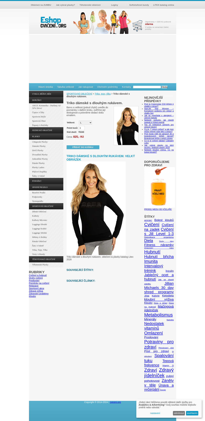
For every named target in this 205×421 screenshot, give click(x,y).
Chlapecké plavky (40, 142)
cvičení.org (53, 22)
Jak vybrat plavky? (65, 5)
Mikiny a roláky (39, 237)
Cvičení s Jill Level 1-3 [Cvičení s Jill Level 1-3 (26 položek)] (159, 231)
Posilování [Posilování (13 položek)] (151, 337)
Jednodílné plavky (40, 159)
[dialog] (169, 408)
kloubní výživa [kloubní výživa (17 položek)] (159, 299)
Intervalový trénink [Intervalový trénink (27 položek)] (153, 268)
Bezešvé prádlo (38, 192)
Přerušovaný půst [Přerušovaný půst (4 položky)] (166, 348)
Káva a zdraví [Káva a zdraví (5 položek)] (160, 303)
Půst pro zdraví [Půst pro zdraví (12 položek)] (156, 351)
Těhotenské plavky (40, 264)
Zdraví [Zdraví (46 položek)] (150, 370)
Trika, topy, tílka (39, 250)
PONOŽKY (37, 181)
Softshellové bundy (139, 5)
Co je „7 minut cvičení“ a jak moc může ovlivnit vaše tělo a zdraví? (159, 130)
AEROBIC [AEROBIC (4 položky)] (148, 220)
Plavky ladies (38, 167)
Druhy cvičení (36, 278)
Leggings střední (39, 233)
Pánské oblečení (39, 241)
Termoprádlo (37, 201)
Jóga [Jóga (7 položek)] (146, 295)
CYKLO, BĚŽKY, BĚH (41, 94)
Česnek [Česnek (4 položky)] (163, 390)
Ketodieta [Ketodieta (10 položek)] (168, 295)
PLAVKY (36, 136)
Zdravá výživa (36, 291)
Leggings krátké (39, 228)
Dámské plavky (39, 146)
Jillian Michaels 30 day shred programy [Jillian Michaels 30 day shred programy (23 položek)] (159, 287)
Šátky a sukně (38, 176)
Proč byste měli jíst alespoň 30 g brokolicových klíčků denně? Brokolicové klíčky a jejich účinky (159, 136)
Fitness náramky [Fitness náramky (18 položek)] (159, 245)
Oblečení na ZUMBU (41, 5)
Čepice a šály (38, 112)
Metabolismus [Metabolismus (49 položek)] (158, 314)
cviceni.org (115, 402)
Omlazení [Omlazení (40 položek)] (153, 332)
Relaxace (33, 285)
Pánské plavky (38, 163)
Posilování (34, 280)
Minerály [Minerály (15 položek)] (150, 319)
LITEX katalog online (163, 5)
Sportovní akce (36, 288)
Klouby (32, 296)
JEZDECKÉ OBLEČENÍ (42, 130)
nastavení (155, 413)
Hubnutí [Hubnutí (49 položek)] (152, 251)
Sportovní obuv (39, 121)
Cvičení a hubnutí (38, 275)
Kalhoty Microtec (39, 220)
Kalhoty (35, 216)
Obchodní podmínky (107, 87)
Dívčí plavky (37, 150)
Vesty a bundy (38, 254)
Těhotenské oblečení (90, 5)
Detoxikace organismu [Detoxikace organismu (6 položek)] (159, 237)
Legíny (114, 5)
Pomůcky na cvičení (39, 283)
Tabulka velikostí (65, 87)
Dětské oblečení (39, 211)
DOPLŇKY (37, 100)
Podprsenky (37, 197)
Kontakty (126, 87)
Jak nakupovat (85, 87)
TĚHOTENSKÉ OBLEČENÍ (43, 259)
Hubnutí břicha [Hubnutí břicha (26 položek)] (159, 257)
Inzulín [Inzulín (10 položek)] (170, 271)
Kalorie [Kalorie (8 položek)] (156, 295)
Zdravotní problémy (39, 293)
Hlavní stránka (45, 87)
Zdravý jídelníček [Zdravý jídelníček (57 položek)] (159, 372)
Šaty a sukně (38, 245)
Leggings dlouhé (39, 224)
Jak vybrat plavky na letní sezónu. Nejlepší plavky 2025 (159, 146)
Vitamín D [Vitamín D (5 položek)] (168, 366)
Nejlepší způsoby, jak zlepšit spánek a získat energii (159, 121)
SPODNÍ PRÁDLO (40, 187)
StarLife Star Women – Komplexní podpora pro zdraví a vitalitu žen (159, 111)
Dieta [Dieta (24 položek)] (148, 240)
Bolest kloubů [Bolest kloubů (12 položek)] (164, 220)
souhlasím (192, 413)
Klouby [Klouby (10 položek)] (148, 302)
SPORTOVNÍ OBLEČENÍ (42, 206)
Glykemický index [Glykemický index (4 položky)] (159, 248)
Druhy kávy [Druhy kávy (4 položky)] (166, 241)
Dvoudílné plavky (40, 154)
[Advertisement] (102, 58)
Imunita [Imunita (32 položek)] (151, 261)
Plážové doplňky (39, 171)
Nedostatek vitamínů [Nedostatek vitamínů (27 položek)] (154, 325)
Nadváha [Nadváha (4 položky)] (170, 320)
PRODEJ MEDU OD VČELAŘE (159, 208)
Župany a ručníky (40, 125)
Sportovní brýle (39, 116)
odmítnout (179, 413)
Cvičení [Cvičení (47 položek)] (152, 224)
